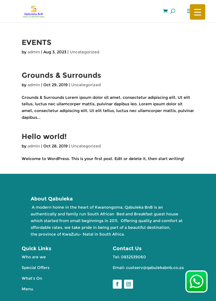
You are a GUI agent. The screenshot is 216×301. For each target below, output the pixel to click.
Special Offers (36, 267)
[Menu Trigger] (197, 12)
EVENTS (36, 42)
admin (34, 51)
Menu (27, 288)
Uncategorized (84, 51)
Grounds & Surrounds (61, 75)
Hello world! (44, 136)
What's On (32, 278)
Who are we (34, 256)
